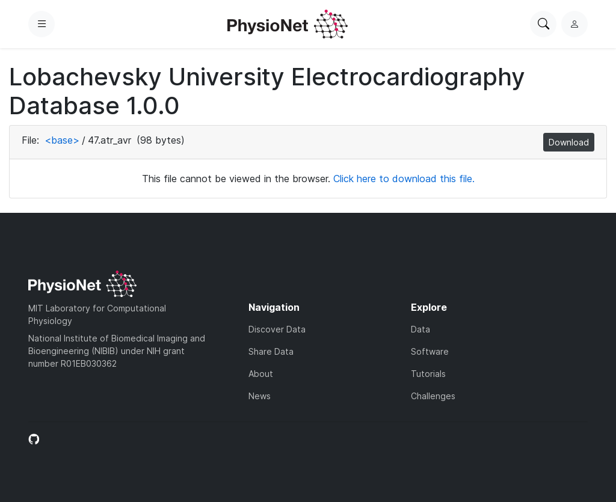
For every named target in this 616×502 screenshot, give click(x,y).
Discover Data (277, 329)
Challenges (433, 396)
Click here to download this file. (404, 179)
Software (430, 351)
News (259, 396)
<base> (62, 140)
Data (420, 329)
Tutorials (428, 374)
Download (569, 142)
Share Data (271, 351)
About (260, 374)
